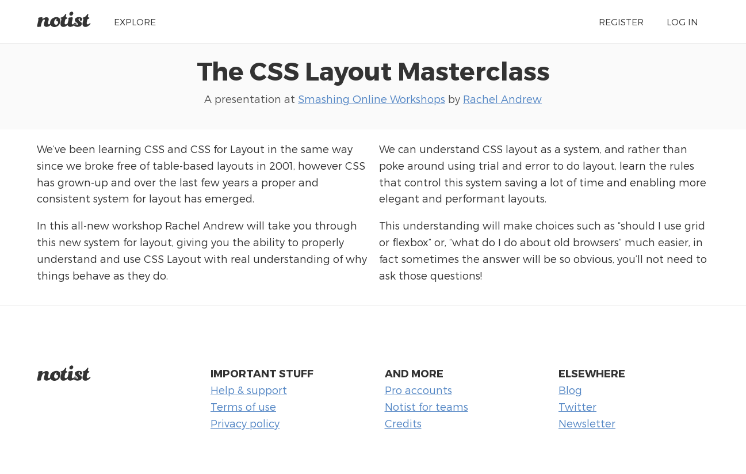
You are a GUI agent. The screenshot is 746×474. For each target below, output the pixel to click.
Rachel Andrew (502, 99)
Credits (403, 423)
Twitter (577, 406)
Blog (570, 390)
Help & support (249, 390)
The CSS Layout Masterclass (373, 70)
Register (621, 21)
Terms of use (243, 406)
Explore (135, 21)
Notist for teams (426, 406)
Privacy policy (245, 423)
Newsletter (586, 423)
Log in (682, 21)
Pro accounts (418, 390)
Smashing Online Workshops (371, 99)
